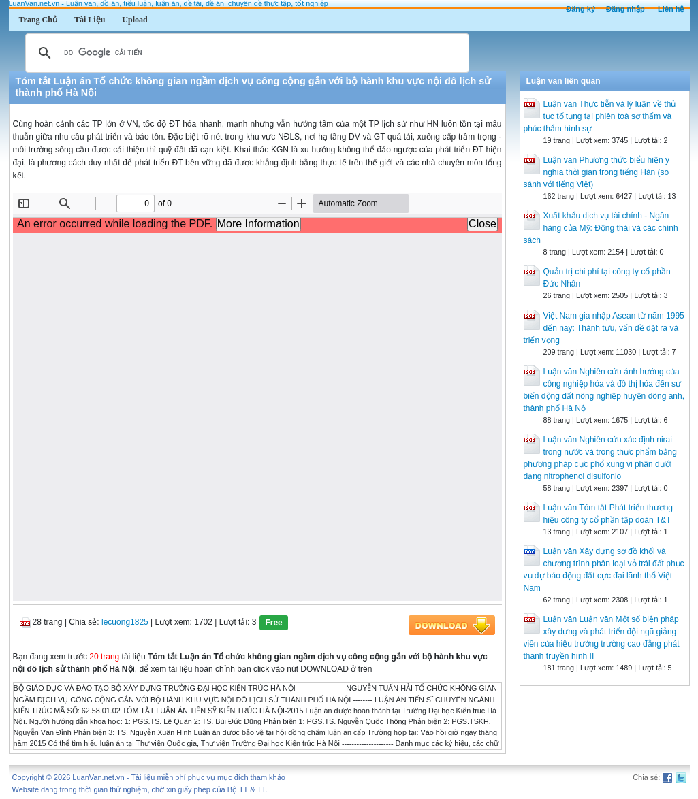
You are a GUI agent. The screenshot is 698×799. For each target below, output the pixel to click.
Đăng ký (580, 9)
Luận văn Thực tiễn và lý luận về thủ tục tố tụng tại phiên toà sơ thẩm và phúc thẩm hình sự (600, 116)
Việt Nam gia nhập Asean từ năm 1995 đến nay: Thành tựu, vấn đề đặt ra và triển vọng (604, 328)
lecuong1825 (124, 622)
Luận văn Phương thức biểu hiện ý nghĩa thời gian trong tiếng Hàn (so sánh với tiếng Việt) (596, 172)
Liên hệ (671, 9)
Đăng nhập (625, 9)
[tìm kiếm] (245, 53)
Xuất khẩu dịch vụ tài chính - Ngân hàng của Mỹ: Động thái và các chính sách (601, 228)
